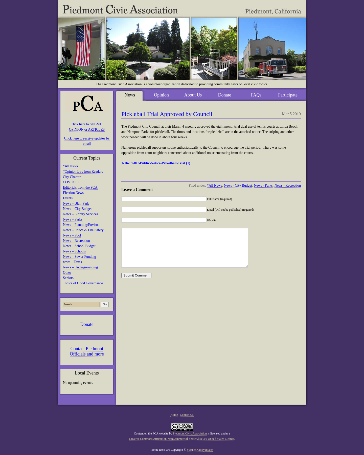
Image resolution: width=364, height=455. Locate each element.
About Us (193, 94)
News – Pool (72, 235)
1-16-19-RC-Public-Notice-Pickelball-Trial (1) (155, 163)
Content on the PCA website (151, 433)
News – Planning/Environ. (81, 225)
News (130, 94)
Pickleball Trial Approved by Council (166, 114)
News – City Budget (77, 209)
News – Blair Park (76, 203)
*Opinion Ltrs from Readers (83, 171)
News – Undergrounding (80, 267)
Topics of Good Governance (83, 283)
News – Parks (72, 219)
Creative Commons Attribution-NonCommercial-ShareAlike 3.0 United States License (181, 439)
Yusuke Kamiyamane (200, 449)
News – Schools (74, 251)
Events (68, 198)
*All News (70, 166)
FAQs (256, 94)
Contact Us (187, 415)
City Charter (72, 177)
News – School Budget (79, 246)
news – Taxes (72, 262)
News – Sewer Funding (79, 257)
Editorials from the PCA (80, 187)
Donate (87, 324)
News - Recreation (288, 185)
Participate (288, 94)
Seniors (68, 278)
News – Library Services (80, 214)
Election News (73, 193)
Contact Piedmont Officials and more (87, 351)
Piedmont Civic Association (190, 433)
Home (174, 415)
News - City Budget (238, 185)
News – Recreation (76, 241)
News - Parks (263, 185)
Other (67, 272)
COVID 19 (71, 182)
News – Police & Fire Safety (83, 230)
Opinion (161, 94)
